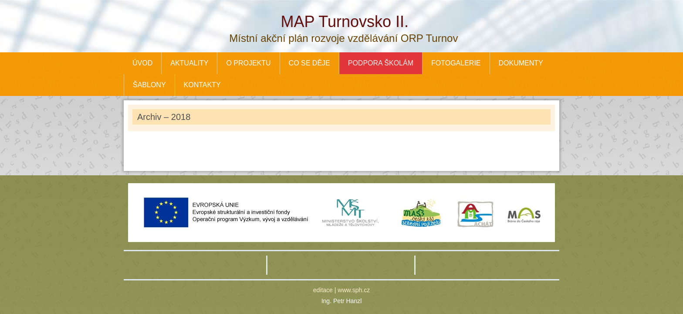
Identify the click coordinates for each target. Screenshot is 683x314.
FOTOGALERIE (456, 63)
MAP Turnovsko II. (345, 22)
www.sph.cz (354, 290)
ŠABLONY (149, 85)
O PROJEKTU (248, 63)
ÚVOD (142, 63)
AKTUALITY (189, 63)
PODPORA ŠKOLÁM (380, 63)
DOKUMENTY (521, 63)
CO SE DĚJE (309, 63)
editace (323, 290)
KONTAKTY (202, 85)
